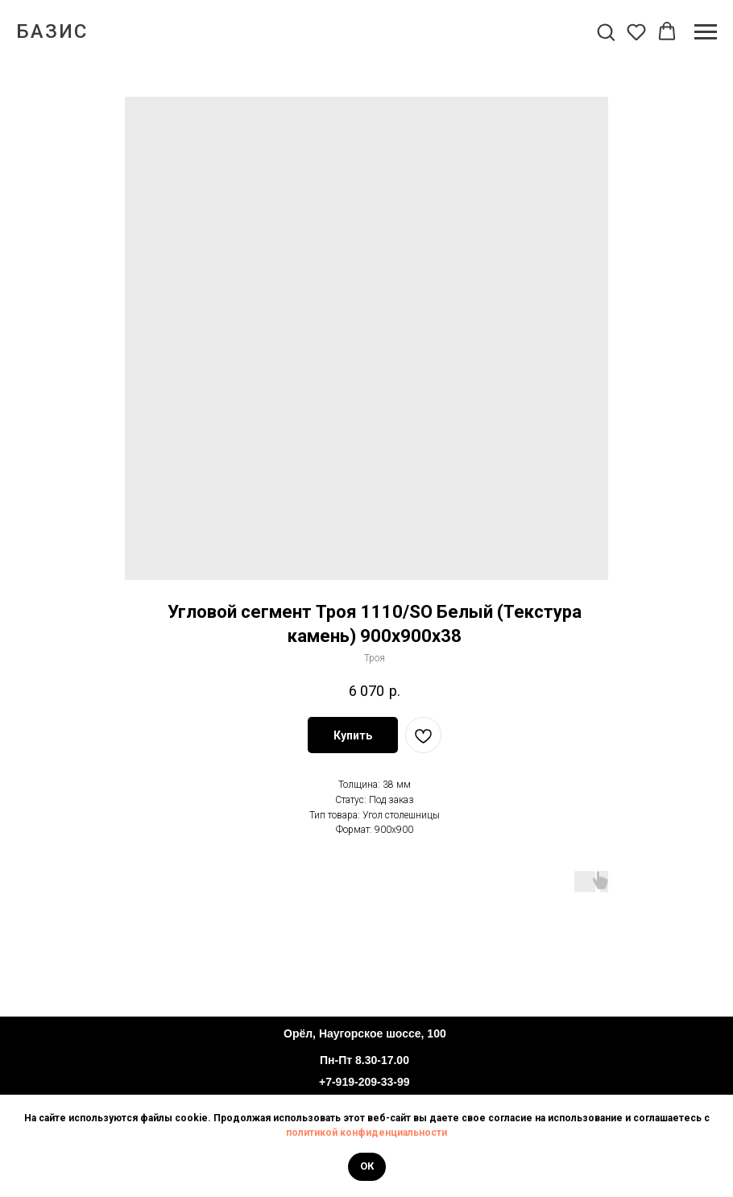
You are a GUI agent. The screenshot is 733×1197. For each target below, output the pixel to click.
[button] (605, 31)
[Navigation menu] (705, 32)
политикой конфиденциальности (366, 1132)
